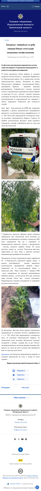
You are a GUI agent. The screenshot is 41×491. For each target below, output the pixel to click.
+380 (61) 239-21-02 (20, 422)
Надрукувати (21, 370)
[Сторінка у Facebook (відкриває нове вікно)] (15, 439)
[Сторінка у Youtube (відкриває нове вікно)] (22, 439)
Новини (7, 40)
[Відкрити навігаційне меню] (8, 6)
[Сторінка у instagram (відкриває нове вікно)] (26, 439)
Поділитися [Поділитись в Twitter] (20, 379)
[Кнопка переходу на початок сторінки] (37, 487)
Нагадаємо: (5, 354)
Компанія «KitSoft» (15, 484)
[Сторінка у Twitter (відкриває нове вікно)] (19, 439)
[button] (20, 398)
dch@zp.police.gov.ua (20, 430)
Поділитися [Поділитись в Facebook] (20, 375)
